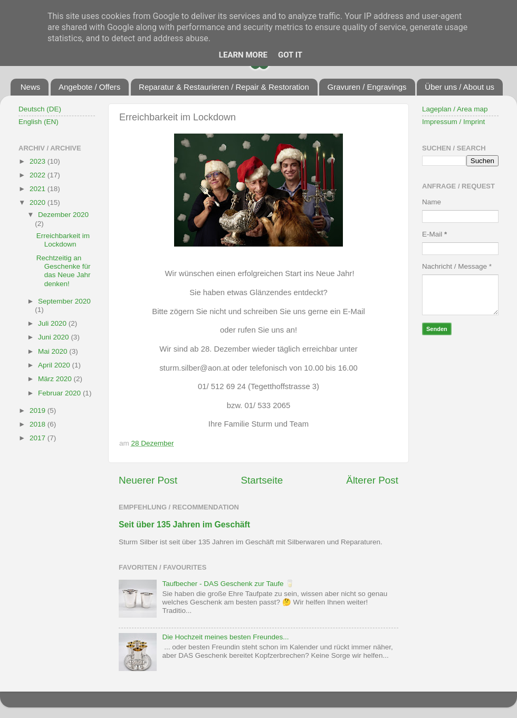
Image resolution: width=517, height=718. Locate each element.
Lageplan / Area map (455, 109)
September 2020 (64, 301)
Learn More (243, 55)
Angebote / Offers (89, 86)
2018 (38, 424)
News (31, 86)
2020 (38, 202)
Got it (290, 55)
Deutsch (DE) (39, 109)
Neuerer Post (148, 480)
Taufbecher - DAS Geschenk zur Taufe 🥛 (228, 584)
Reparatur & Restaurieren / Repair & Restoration (224, 86)
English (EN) (38, 122)
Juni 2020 (54, 337)
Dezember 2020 (63, 215)
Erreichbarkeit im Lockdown (63, 240)
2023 (38, 161)
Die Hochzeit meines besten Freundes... (225, 637)
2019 (38, 410)
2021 (38, 189)
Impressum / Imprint (453, 122)
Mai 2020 (53, 351)
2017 (38, 438)
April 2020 (55, 365)
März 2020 (56, 379)
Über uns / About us (459, 86)
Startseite (262, 480)
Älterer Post (372, 480)
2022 (38, 175)
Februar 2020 (60, 393)
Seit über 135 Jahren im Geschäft (184, 524)
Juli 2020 (53, 323)
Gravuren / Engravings (366, 86)
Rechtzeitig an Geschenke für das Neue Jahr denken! (63, 271)
